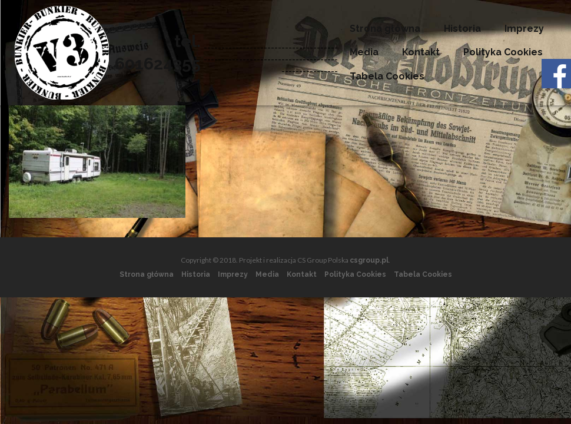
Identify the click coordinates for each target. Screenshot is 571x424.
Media (364, 52)
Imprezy (524, 28)
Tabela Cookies (387, 76)
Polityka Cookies (503, 52)
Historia (462, 28)
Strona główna (385, 28)
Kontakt (421, 52)
